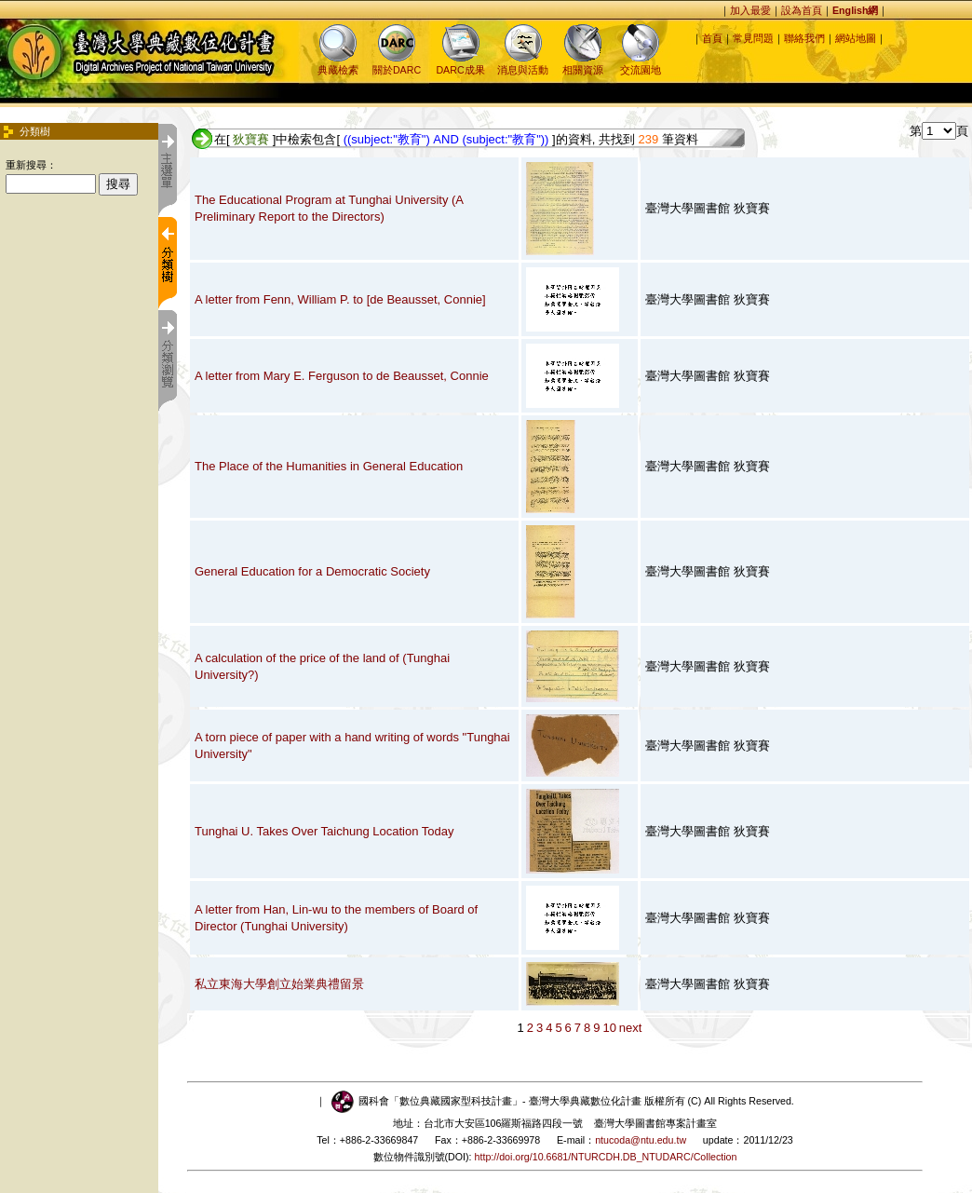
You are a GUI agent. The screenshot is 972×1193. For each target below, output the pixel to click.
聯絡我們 (804, 38)
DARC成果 (460, 63)
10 (608, 1028)
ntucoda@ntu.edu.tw (640, 1140)
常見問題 (753, 38)
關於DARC (396, 63)
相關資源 (582, 63)
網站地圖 (855, 38)
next (630, 1028)
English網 (855, 10)
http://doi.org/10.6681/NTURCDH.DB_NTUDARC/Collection (606, 1156)
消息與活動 (522, 63)
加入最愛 (750, 10)
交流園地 (640, 63)
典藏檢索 (337, 63)
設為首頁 (801, 10)
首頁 (712, 38)
